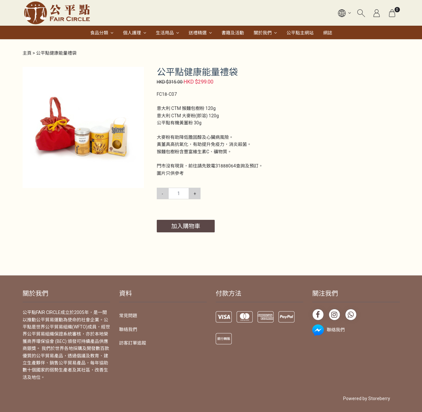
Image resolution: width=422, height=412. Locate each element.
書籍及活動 (232, 32)
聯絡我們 (128, 329)
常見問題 (128, 315)
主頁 (27, 53)
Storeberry (379, 398)
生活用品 (165, 32)
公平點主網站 (300, 32)
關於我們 (263, 32)
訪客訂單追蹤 (132, 342)
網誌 (327, 32)
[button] (138, 72)
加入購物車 (185, 226)
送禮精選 (198, 32)
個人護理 (132, 32)
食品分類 (99, 32)
